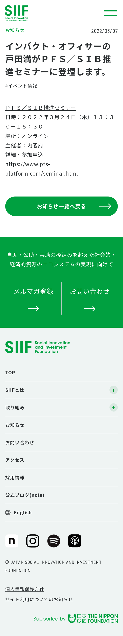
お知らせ (15, 425)
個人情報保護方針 (24, 589)
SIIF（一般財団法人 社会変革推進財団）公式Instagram (32, 543)
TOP (10, 372)
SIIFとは (14, 390)
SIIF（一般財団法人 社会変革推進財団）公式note (10, 543)
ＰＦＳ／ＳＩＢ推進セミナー (40, 107)
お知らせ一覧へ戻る (74, 206)
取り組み (15, 407)
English (23, 512)
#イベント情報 (21, 85)
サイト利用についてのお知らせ (39, 599)
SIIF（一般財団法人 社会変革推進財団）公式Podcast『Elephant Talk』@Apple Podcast (74, 543)
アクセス (14, 460)
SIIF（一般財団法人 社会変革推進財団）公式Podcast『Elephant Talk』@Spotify (53, 543)
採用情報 (15, 477)
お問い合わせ (19, 442)
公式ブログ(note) (24, 495)
